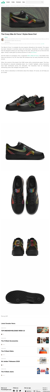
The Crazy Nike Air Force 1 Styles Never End (22, 5)
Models (45, 389)
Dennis (6, 37)
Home (2, 5)
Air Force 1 (34, 52)
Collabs (13, 2)
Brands (45, 388)
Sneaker (8, 2)
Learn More (42, 43)
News (24, 2)
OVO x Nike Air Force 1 (33, 55)
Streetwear (18, 2)
